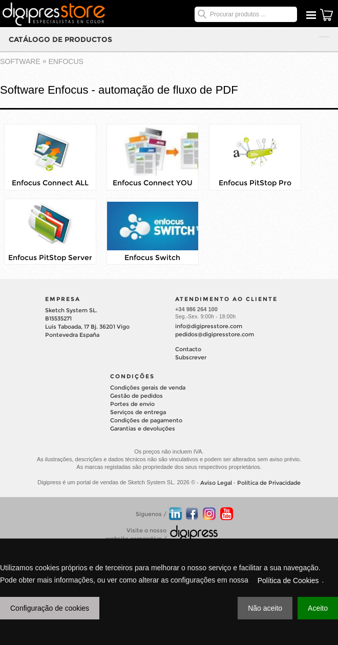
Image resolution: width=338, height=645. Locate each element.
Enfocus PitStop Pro (255, 183)
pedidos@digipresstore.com (214, 334)
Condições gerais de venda (147, 387)
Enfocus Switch (152, 257)
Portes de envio (132, 403)
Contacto (188, 349)
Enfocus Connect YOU (153, 183)
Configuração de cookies (49, 608)
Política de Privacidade (269, 482)
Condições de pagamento (146, 420)
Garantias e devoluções (142, 428)
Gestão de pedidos (136, 395)
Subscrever (190, 357)
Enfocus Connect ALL (50, 183)
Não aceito (265, 608)
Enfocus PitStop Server (50, 257)
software (20, 61)
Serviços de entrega (138, 412)
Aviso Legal (216, 482)
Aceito (318, 608)
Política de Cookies (288, 580)
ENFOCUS (65, 61)
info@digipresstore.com (208, 326)
